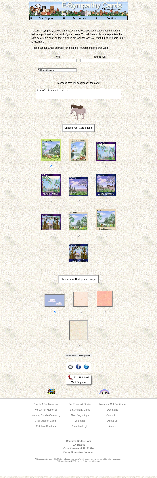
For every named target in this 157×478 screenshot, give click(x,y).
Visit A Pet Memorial (46, 411)
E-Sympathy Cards (80, 411)
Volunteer (80, 422)
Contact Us (112, 417)
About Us (112, 422)
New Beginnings (80, 417)
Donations (112, 411)
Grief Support (42, 18)
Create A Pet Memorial (46, 406)
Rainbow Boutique (46, 428)
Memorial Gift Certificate (112, 406)
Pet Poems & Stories (80, 406)
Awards (112, 428)
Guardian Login (80, 428)
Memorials (74, 18)
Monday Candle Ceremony (46, 417)
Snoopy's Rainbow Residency (78, 95)
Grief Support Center (46, 422)
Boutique (106, 18)
